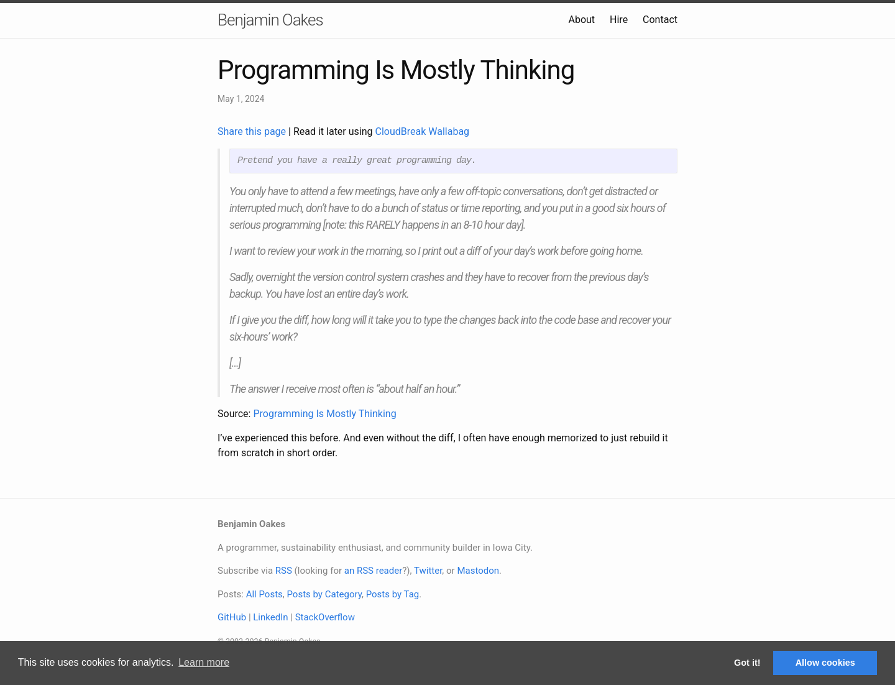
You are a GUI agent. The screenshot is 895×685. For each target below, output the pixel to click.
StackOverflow (325, 617)
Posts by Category (324, 594)
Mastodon (478, 570)
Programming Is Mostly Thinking (324, 414)
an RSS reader (373, 570)
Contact (660, 19)
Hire (619, 19)
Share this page (253, 131)
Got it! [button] (747, 663)
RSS (283, 570)
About (581, 19)
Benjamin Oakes (270, 20)
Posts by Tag (393, 594)
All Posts (264, 594)
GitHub (232, 617)
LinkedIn (270, 617)
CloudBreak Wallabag (422, 131)
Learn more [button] (203, 662)
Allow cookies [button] (825, 663)
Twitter (428, 570)
